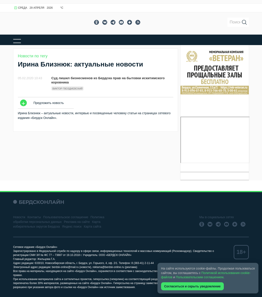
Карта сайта (92, 226)
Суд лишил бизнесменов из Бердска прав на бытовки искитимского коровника (108, 80)
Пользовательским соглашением (199, 277)
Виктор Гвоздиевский (67, 88)
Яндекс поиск (72, 226)
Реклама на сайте (77, 222)
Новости (19, 217)
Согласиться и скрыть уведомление (192, 286)
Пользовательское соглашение (65, 217)
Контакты (34, 217)
